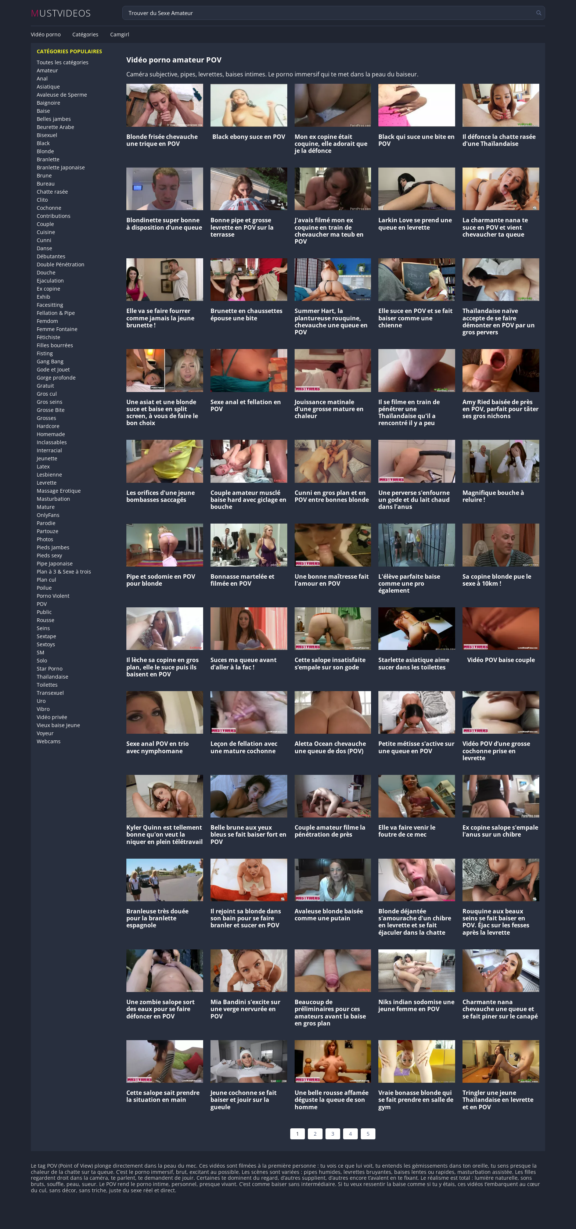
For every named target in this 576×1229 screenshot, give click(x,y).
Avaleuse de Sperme (62, 94)
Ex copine (48, 288)
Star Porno (49, 668)
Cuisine (46, 232)
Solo (42, 660)
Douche (46, 272)
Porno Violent (53, 595)
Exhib (43, 296)
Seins (43, 628)
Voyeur (45, 733)
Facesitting (50, 304)
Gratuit (45, 385)
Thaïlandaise (52, 676)
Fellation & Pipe (56, 312)
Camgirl (119, 34)
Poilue (44, 587)
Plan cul (46, 579)
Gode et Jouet (53, 369)
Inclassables (52, 442)
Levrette (47, 482)
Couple (45, 223)
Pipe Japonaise (55, 563)
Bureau (46, 183)
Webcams (49, 741)
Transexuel (50, 692)
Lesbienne (49, 474)
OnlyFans (48, 514)
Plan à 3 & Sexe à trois (64, 571)
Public (44, 611)
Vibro (43, 708)
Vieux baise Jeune (58, 725)
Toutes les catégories (63, 62)
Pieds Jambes (53, 547)
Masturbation (53, 498)
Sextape (46, 636)
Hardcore (48, 426)
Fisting (45, 353)
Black (43, 143)
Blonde (45, 151)
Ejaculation (50, 280)
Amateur (47, 70)
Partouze (47, 531)
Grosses (46, 417)
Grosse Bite (51, 409)
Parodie (46, 523)
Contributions (54, 215)
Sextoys (46, 644)
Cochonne (49, 207)
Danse (44, 248)
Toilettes (47, 684)
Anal (42, 78)
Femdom (47, 320)
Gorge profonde (56, 377)
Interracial (49, 450)
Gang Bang (50, 361)
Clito (42, 199)
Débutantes (51, 256)
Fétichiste (48, 337)
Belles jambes (54, 118)
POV (42, 603)
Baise (43, 110)
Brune (44, 175)
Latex (43, 466)
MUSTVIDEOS (61, 13)
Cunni (44, 240)
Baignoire (48, 102)
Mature (46, 506)
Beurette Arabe (55, 126)
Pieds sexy (49, 555)
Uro (41, 700)
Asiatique (48, 86)
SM (40, 652)
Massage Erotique (59, 490)
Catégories (85, 34)
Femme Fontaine (57, 329)
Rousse (45, 620)
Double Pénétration (60, 264)
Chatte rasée (52, 191)
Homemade (51, 434)
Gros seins (49, 401)
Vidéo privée (52, 717)
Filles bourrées (55, 345)
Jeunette (47, 458)
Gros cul (47, 393)
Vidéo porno (46, 34)
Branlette (48, 159)
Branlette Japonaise (61, 167)
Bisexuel (47, 135)
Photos (45, 539)
